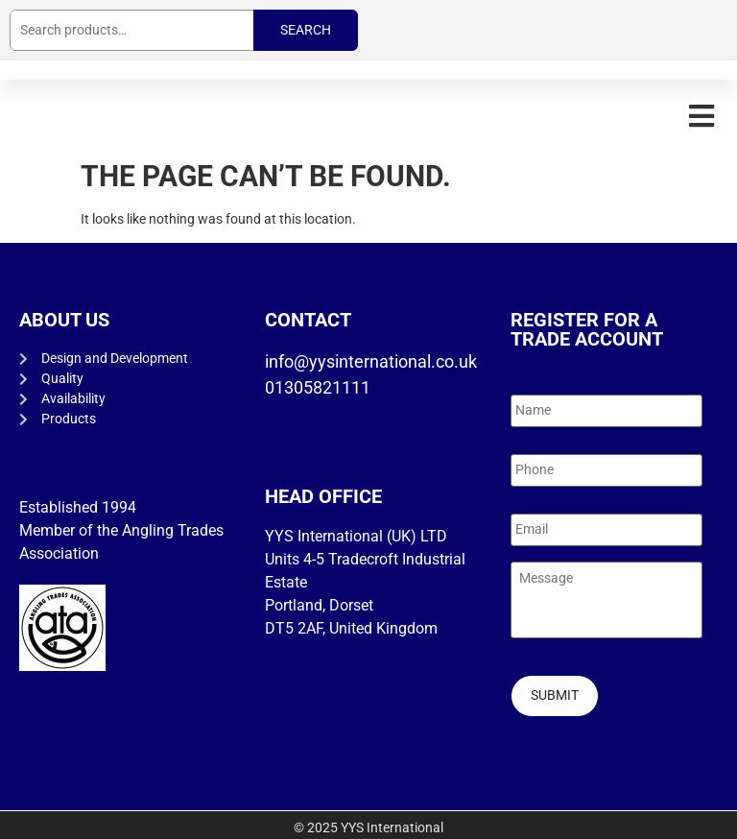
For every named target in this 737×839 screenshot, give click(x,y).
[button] (701, 115)
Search (305, 29)
